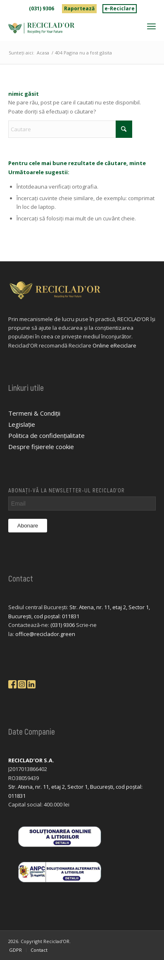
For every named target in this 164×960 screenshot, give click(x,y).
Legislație (21, 424)
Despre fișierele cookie (41, 446)
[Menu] (151, 26)
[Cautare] (70, 129)
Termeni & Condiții (34, 413)
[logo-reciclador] (67, 28)
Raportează (79, 8)
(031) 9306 (41, 8)
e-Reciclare (120, 8)
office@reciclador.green (45, 634)
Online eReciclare (114, 345)
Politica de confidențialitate (46, 435)
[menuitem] (42, 8)
